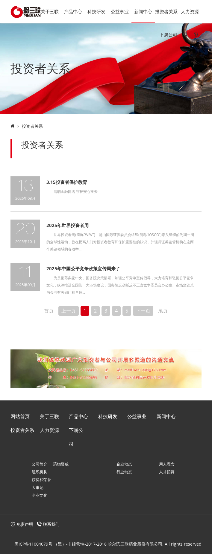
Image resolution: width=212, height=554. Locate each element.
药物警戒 (61, 464)
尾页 (163, 310)
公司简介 (39, 464)
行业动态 (124, 472)
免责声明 (21, 524)
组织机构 (39, 472)
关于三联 (50, 11)
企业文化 (39, 495)
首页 (26, 11)
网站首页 (20, 416)
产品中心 (73, 11)
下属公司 (168, 34)
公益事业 (120, 11)
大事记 (37, 487)
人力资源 (190, 11)
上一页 (68, 310)
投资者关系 (166, 11)
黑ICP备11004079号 (33, 544)
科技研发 (96, 11)
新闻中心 (143, 11)
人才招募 (167, 472)
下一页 (143, 310)
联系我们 (51, 524)
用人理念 (167, 464)
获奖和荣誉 (41, 479)
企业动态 (124, 464)
